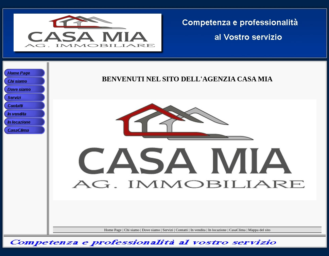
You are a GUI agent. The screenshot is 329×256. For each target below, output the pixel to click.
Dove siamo (151, 230)
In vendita (197, 230)
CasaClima (237, 230)
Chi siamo (131, 230)
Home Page (112, 230)
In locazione (217, 230)
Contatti (182, 230)
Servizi (167, 230)
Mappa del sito (259, 230)
